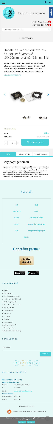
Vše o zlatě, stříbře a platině (12, 305)
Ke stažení (7, 316)
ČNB (36, 205)
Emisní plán (7, 313)
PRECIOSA (17, 211)
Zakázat (31, 422)
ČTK (16, 230)
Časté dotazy (8, 293)
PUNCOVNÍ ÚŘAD (36, 218)
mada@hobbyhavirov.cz (39, 22)
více (30, 419)
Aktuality (6, 290)
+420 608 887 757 (40, 25)
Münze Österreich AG (36, 224)
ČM (16, 205)
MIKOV (16, 218)
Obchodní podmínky (10, 302)
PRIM (36, 211)
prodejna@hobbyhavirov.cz (23, 391)
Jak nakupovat (8, 310)
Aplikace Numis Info (10, 325)
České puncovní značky (11, 296)
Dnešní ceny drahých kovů (12, 299)
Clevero (12, 411)
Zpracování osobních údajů (12, 331)
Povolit (22, 422)
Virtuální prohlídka (10, 328)
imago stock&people (36, 230)
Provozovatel (8, 322)
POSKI (26, 237)
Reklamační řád (9, 308)
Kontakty (7, 319)
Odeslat (45, 354)
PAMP (16, 224)
